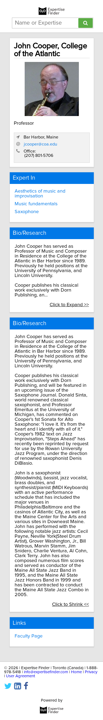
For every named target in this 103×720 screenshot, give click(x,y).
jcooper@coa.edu (40, 144)
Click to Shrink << (70, 604)
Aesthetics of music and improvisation (40, 194)
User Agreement (20, 676)
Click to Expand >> (69, 304)
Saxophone (27, 211)
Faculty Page (29, 636)
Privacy (91, 672)
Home (76, 672)
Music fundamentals (36, 204)
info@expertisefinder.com (46, 672)
